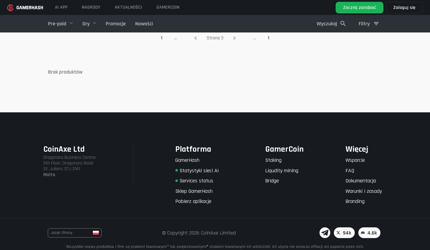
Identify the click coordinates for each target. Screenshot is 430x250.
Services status (194, 180)
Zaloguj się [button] (404, 7)
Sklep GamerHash (194, 191)
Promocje (116, 23)
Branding (355, 201)
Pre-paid (57, 23)
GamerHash (187, 160)
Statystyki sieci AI (197, 170)
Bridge (272, 180)
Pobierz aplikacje (193, 201)
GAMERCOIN (167, 7)
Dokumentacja (360, 180)
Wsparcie (355, 160)
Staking (273, 160)
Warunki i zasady (363, 191)
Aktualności (128, 7)
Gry (86, 23)
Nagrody (91, 7)
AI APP (61, 7)
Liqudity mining (281, 170)
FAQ (349, 170)
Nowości (144, 23)
